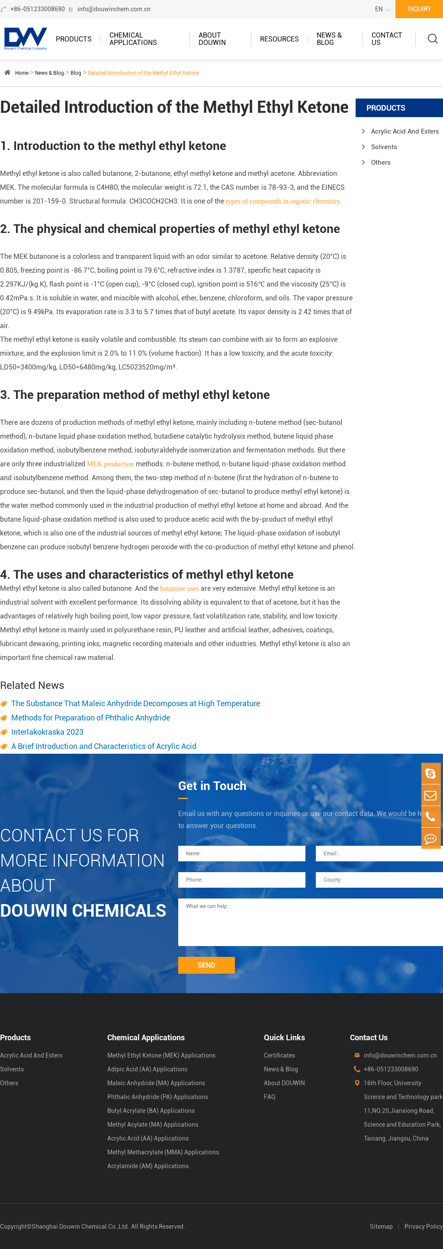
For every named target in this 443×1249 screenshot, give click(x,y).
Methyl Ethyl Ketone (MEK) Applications (161, 1055)
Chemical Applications (133, 39)
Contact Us (387, 39)
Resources (279, 39)
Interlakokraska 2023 (47, 731)
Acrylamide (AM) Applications (148, 1166)
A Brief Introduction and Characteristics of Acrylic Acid (103, 746)
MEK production (110, 464)
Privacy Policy (423, 1226)
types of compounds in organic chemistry (283, 201)
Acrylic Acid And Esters (405, 131)
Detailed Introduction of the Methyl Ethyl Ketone (143, 73)
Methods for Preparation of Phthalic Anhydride (90, 717)
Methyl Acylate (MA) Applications (152, 1124)
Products (74, 39)
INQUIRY (419, 9)
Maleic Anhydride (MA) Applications (156, 1083)
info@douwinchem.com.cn (114, 9)
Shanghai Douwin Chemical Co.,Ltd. (80, 1226)
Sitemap (381, 1226)
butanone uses (179, 588)
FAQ (270, 1096)
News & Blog (329, 39)
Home (22, 73)
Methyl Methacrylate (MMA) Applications (163, 1152)
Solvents (384, 147)
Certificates (279, 1055)
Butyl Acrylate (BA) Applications (151, 1110)
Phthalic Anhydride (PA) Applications (157, 1096)
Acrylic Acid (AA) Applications (148, 1138)
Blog (76, 73)
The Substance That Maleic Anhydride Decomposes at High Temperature (135, 703)
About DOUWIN (212, 39)
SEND (206, 965)
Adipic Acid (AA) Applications (147, 1069)
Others (381, 162)
